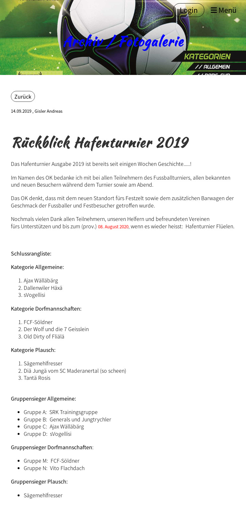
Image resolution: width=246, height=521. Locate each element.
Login (189, 9)
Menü (223, 10)
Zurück (22, 96)
